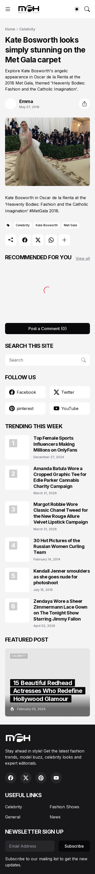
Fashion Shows (64, 806)
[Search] (87, 9)
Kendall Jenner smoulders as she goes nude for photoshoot (61, 577)
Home (10, 29)
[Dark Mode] (76, 9)
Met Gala (70, 225)
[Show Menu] (8, 9)
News (55, 816)
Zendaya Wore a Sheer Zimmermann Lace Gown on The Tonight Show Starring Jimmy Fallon (60, 610)
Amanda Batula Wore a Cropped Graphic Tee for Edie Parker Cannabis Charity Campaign (60, 477)
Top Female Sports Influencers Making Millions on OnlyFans (55, 444)
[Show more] (64, 240)
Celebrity (27, 29)
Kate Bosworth (47, 225)
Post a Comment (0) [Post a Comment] (47, 328)
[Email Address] (29, 846)
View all (83, 258)
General (12, 816)
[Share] (84, 103)
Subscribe (74, 846)
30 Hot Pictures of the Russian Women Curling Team (59, 546)
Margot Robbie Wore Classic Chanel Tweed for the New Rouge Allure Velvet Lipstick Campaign (60, 513)
